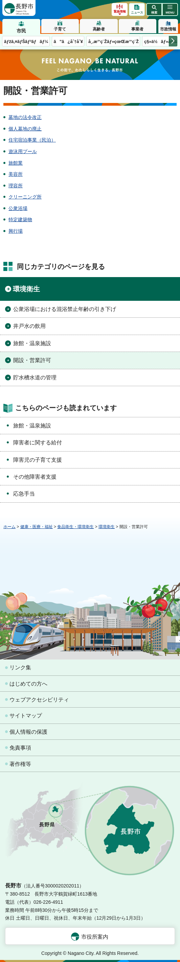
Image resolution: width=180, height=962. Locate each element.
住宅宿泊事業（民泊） (32, 140)
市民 (21, 31)
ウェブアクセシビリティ (39, 700)
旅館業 (15, 163)
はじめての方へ (28, 684)
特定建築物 (20, 219)
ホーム (9, 526)
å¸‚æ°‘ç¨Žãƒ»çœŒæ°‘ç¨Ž (113, 41)
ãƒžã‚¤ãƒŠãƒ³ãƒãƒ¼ (26, 41)
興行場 (15, 231)
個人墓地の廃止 (25, 128)
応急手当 (24, 494)
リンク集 (20, 667)
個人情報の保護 (28, 732)
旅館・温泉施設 (32, 343)
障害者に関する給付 (37, 442)
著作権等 (20, 764)
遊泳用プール (22, 151)
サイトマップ (25, 715)
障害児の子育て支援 (37, 460)
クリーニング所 (25, 197)
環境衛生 (26, 289)
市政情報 (168, 29)
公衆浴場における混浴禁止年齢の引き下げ (64, 309)
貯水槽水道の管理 (35, 377)
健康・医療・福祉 (36, 526)
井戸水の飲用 (29, 326)
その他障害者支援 (35, 477)
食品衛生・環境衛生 (75, 526)
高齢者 (99, 29)
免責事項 (20, 748)
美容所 (15, 174)
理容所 (15, 185)
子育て (60, 29)
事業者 (137, 29)
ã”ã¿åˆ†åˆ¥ (68, 41)
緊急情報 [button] (120, 11)
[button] (154, 9)
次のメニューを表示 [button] (173, 41)
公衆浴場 (17, 208)
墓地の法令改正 (25, 117)
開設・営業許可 (32, 360)
